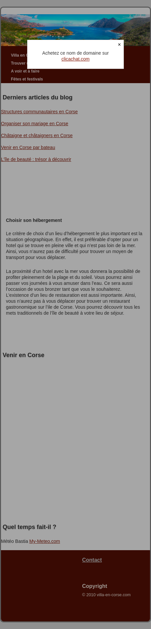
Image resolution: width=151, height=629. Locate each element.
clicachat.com (76, 59)
